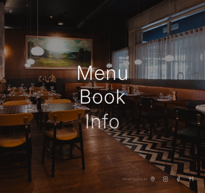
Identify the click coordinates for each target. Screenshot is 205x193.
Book (102, 97)
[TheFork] (191, 179)
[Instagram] (165, 179)
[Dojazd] (152, 179)
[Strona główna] (11, 11)
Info (102, 122)
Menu (102, 73)
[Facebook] (178, 179)
